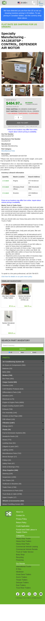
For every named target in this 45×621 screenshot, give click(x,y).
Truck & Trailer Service (24, 552)
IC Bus (18, 569)
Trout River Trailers (23, 588)
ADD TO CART (22, 123)
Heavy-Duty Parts (22, 544)
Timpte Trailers (21, 580)
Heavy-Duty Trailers (23, 541)
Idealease (19, 572)
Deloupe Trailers (22, 582)
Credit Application (22, 526)
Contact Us (20, 515)
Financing (19, 560)
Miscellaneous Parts (8, 151)
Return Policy (21, 522)
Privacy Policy (21, 519)
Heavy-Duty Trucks (23, 538)
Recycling (19, 557)
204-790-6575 (33, 273)
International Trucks (23, 566)
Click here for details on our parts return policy (16, 276)
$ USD (22, 3)
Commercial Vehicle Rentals (27, 549)
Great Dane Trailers (23, 574)
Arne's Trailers (21, 577)
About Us (19, 512)
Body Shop (20, 555)
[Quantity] (18, 117)
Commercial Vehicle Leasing (27, 547)
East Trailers (21, 585)
